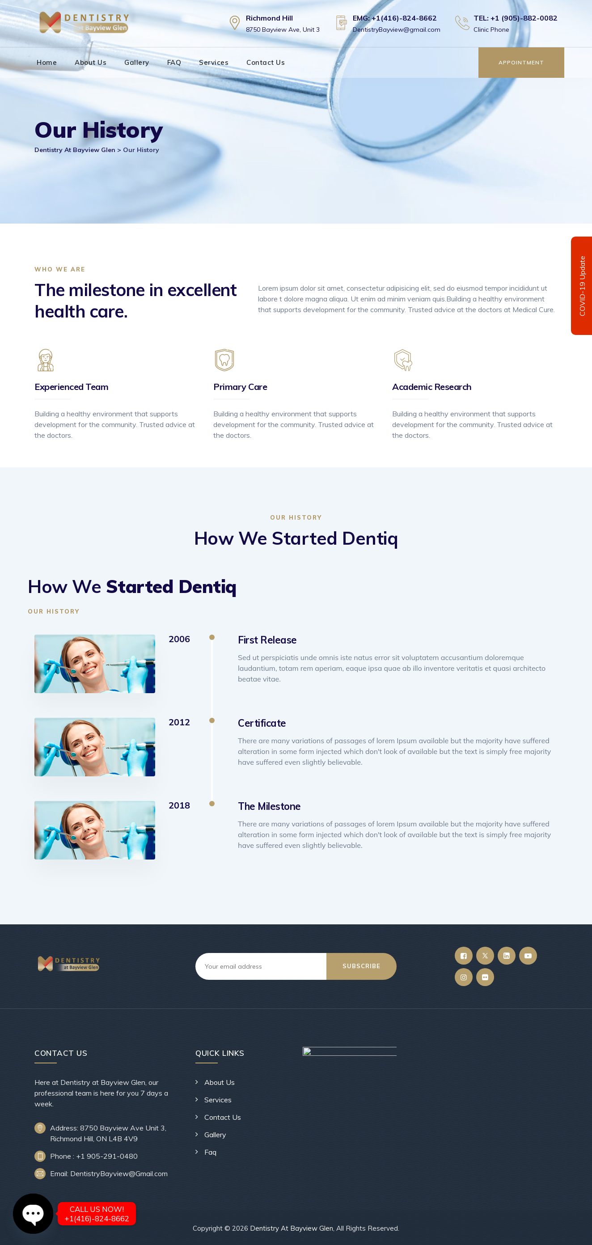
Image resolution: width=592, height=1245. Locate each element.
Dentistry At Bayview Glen (291, 1228)
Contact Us (265, 62)
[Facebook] (464, 956)
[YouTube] (528, 956)
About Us (90, 62)
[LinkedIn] (507, 956)
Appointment (521, 62)
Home (47, 62)
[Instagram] (464, 977)
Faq (210, 1152)
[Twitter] (485, 956)
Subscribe (362, 966)
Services (213, 62)
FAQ (174, 62)
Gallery (136, 62)
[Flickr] (485, 977)
